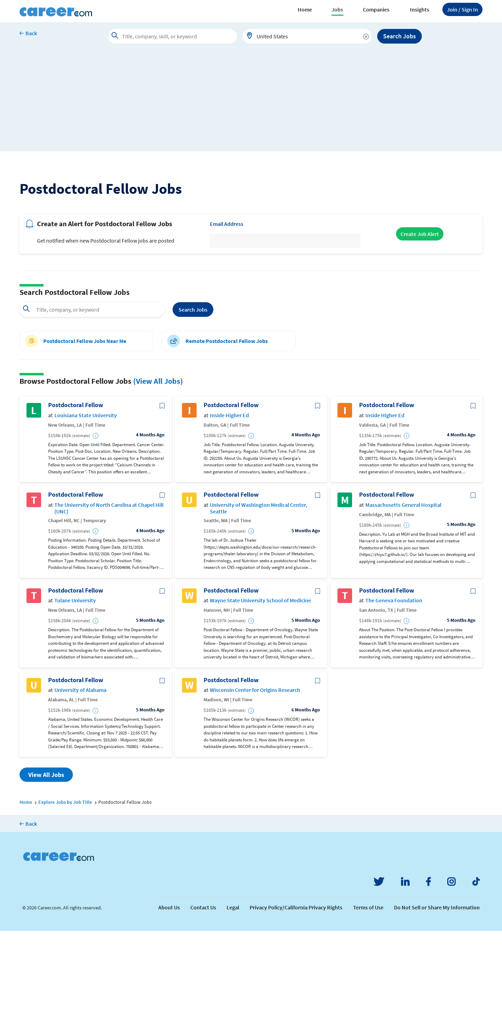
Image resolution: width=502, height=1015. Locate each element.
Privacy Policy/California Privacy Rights (296, 991)
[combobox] (307, 36)
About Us (169, 991)
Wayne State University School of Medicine (260, 684)
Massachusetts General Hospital (403, 589)
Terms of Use (368, 991)
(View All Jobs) (158, 465)
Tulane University (75, 684)
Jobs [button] (337, 9)
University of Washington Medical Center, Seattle (258, 592)
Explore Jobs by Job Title (65, 886)
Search (192, 393)
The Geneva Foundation (393, 684)
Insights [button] (419, 9)
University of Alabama (80, 774)
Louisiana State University (85, 499)
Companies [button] (376, 9)
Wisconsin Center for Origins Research (255, 774)
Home (305, 9)
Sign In (462, 9)
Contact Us (203, 991)
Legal (233, 991)
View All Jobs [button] (46, 859)
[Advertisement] (251, 102)
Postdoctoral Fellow (75, 489)
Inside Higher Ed (229, 499)
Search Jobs (399, 36)
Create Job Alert (420, 318)
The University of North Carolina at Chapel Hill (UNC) (108, 592)
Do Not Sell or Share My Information (437, 991)
